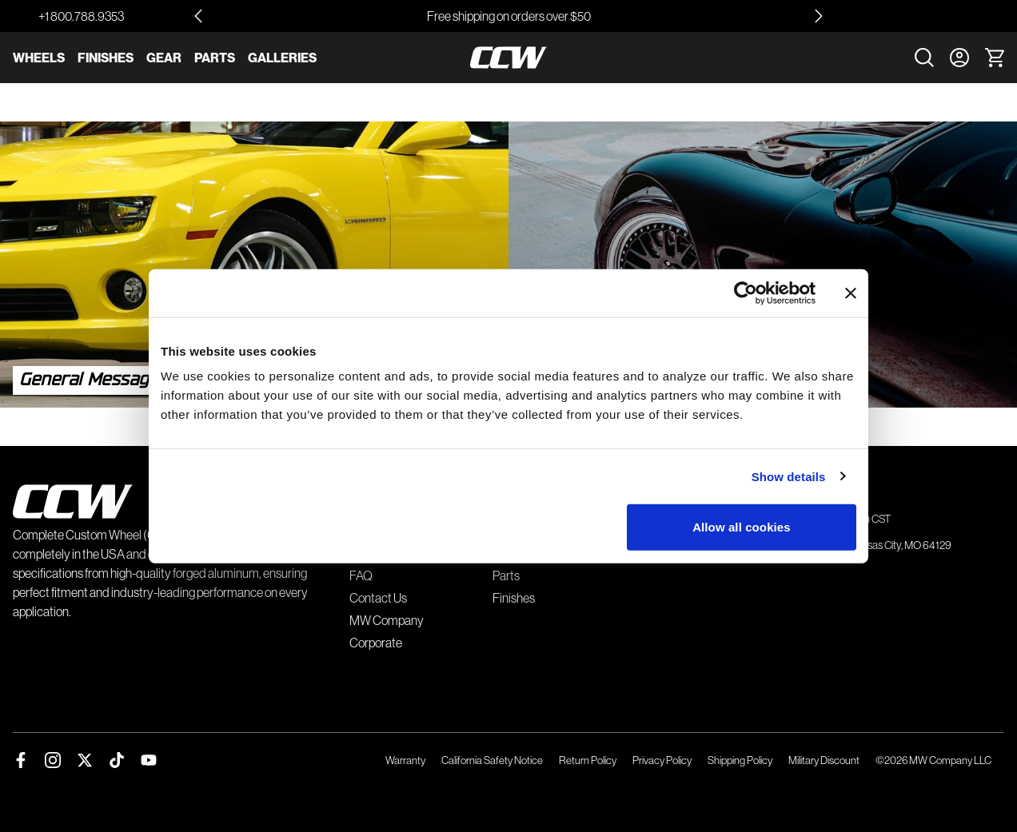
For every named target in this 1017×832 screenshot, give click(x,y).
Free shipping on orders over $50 (509, 16)
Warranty (405, 760)
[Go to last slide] (198, 16)
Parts (214, 58)
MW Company (386, 620)
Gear (163, 58)
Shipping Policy (740, 760)
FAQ (361, 575)
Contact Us (378, 598)
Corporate (375, 643)
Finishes (106, 58)
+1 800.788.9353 (81, 16)
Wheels (39, 58)
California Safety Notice (492, 760)
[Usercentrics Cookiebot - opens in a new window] (746, 293)
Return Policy (587, 760)
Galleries (282, 58)
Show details (789, 476)
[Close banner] (850, 292)
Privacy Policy (662, 760)
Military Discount (823, 760)
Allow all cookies (741, 527)
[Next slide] (818, 16)
